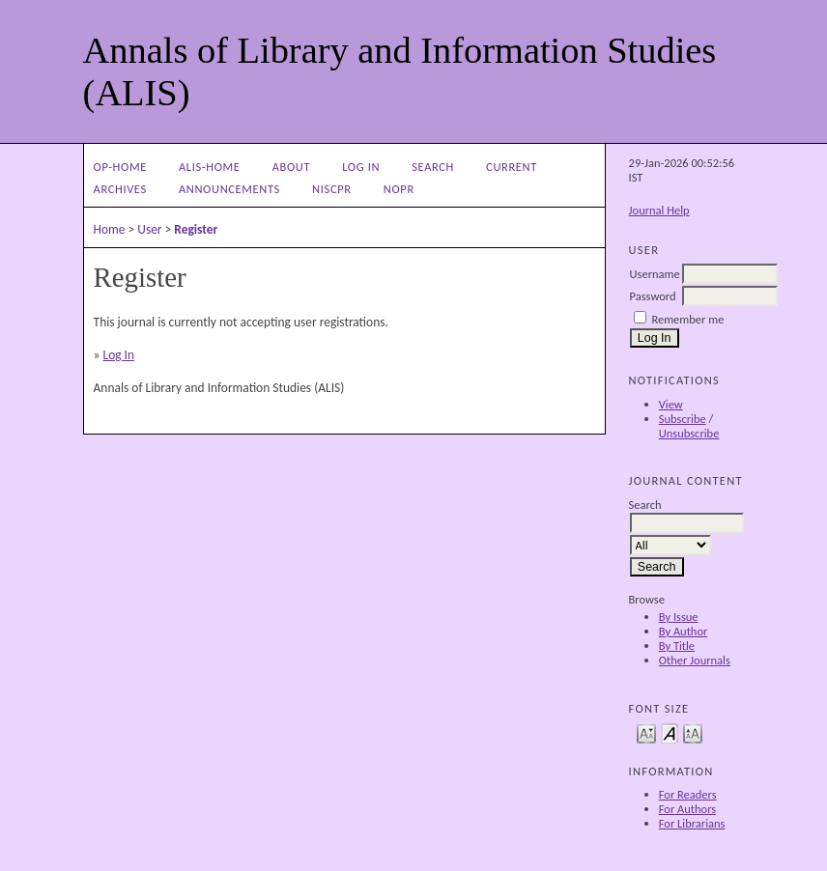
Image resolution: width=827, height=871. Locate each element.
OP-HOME (120, 166)
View (671, 404)
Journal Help (659, 210)
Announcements (229, 189)
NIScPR (332, 189)
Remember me (687, 319)
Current (511, 166)
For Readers (688, 794)
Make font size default (669, 732)
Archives (120, 189)
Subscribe (682, 418)
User (149, 229)
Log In (361, 166)
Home (110, 229)
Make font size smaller (646, 732)
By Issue (679, 616)
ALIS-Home (209, 166)
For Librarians (692, 823)
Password (653, 296)
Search (433, 166)
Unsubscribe (689, 433)
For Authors (687, 808)
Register (195, 229)
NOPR (399, 189)
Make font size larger (692, 732)
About (291, 166)
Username (655, 274)
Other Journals (694, 660)
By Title (677, 645)
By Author (683, 631)
